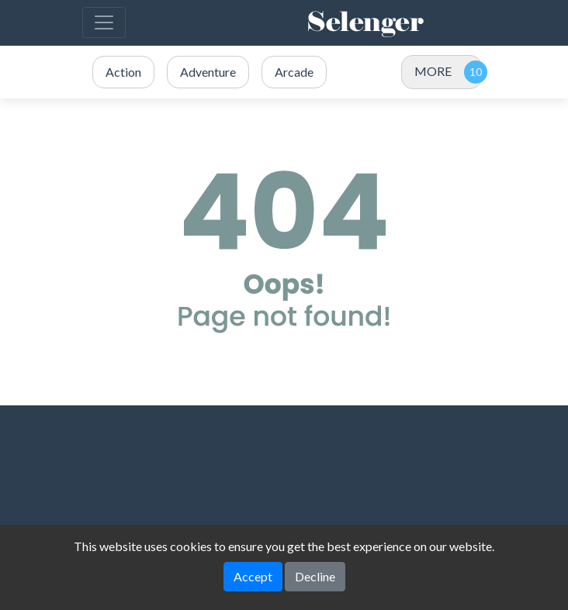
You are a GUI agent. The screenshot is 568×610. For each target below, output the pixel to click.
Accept (253, 576)
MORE (433, 71)
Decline (315, 576)
